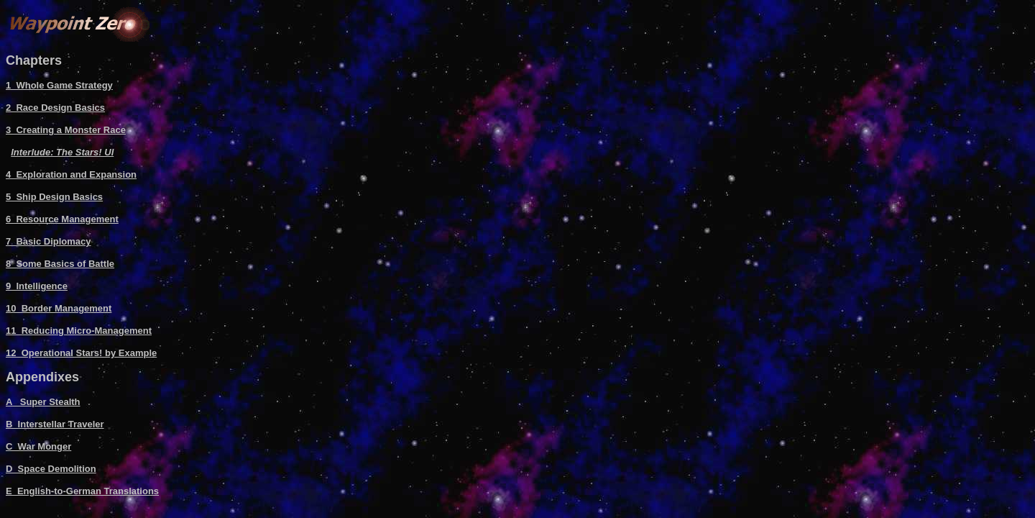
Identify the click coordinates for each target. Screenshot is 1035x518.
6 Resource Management (62, 219)
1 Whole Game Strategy (59, 85)
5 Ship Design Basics (54, 196)
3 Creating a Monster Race (66, 129)
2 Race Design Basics (55, 107)
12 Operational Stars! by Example (81, 352)
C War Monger (38, 446)
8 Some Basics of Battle (60, 263)
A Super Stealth (43, 401)
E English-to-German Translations (82, 491)
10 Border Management (58, 308)
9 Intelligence (37, 286)
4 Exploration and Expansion (71, 174)
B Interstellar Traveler (55, 424)
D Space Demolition (51, 468)
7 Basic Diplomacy (48, 241)
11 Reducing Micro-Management (79, 330)
